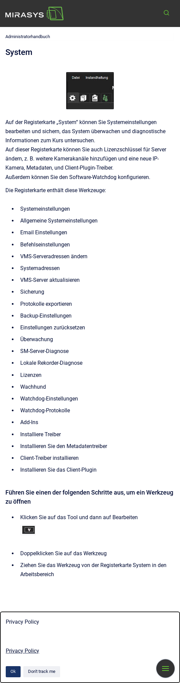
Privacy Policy (22, 651)
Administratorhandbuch (27, 36)
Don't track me (41, 671)
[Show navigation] (165, 668)
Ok (13, 671)
